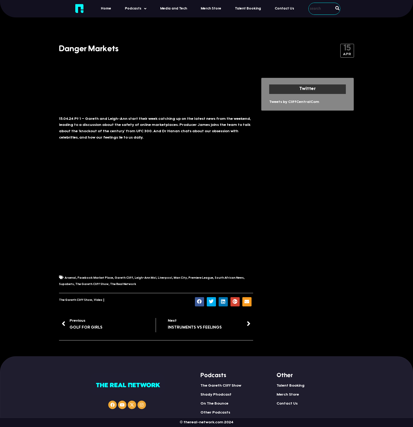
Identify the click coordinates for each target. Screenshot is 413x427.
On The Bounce (214, 404)
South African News (229, 278)
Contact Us (284, 8)
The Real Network (123, 284)
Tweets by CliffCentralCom (294, 102)
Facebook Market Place (95, 278)
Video (98, 300)
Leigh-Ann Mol (145, 278)
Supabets (66, 284)
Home (106, 8)
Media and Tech (173, 8)
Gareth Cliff (124, 278)
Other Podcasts (215, 413)
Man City (180, 278)
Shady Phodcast (216, 395)
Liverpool (165, 278)
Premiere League (200, 278)
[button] (135, 9)
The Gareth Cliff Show (92, 284)
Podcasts (135, 9)
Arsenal (70, 278)
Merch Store (211, 8)
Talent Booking (248, 8)
